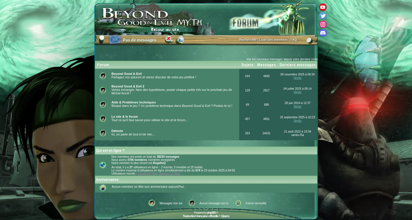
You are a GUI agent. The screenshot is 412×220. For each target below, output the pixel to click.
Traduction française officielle (200, 216)
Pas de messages (140, 40)
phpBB (211, 212)
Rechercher (248, 39)
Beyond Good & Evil (127, 73)
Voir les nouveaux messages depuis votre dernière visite (282, 59)
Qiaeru (225, 216)
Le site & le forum (125, 116)
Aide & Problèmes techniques (134, 102)
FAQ (293, 39)
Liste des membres (274, 39)
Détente (117, 131)
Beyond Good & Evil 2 (128, 86)
